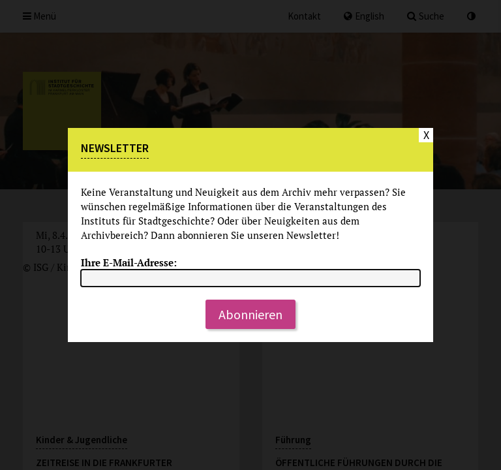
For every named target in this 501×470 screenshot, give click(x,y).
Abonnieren (250, 314)
